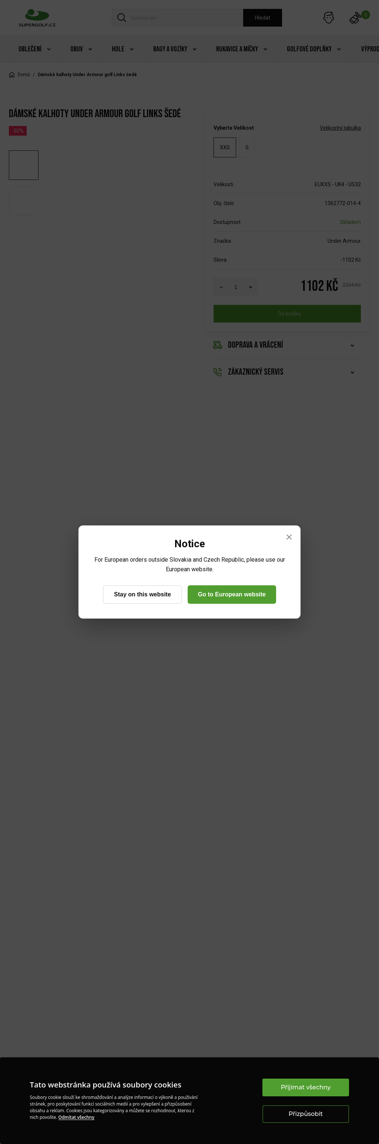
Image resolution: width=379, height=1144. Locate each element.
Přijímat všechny (306, 1087)
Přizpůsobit (306, 1113)
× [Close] (289, 537)
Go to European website (232, 594)
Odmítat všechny (76, 1117)
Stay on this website (142, 594)
